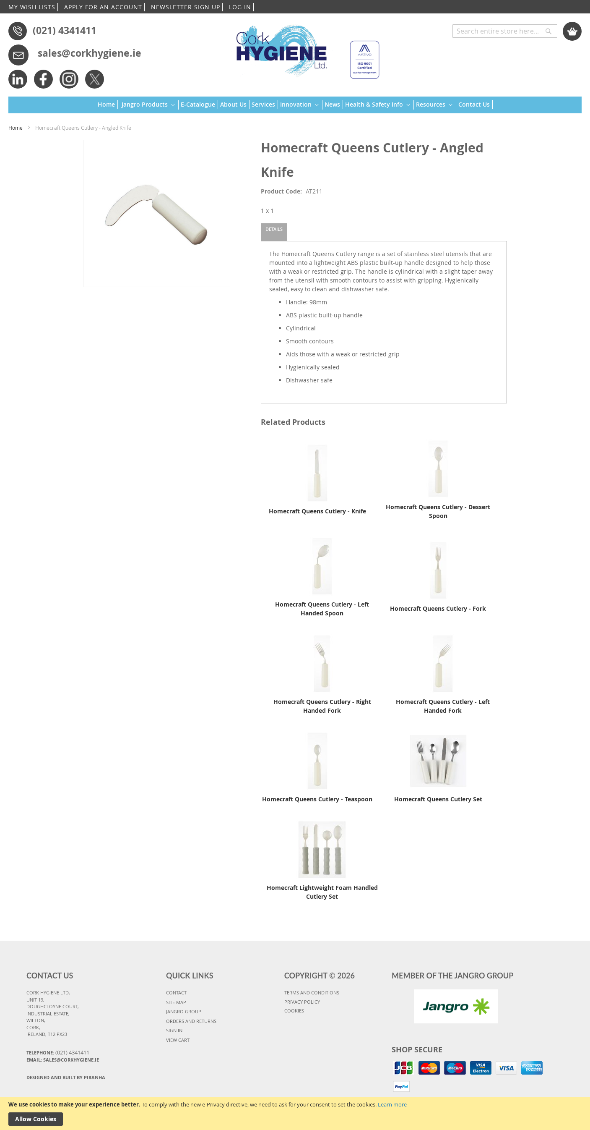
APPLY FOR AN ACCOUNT (103, 7)
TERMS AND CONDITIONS (311, 992)
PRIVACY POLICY (302, 1002)
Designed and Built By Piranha (65, 1077)
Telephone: (57, 1052)
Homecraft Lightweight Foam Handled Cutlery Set (322, 892)
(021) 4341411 (64, 30)
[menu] (295, 105)
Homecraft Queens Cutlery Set (438, 799)
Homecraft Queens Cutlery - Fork (438, 608)
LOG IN (240, 7)
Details (274, 229)
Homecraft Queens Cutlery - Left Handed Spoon (322, 608)
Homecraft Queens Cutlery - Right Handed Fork (322, 706)
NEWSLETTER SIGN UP (185, 7)
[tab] (274, 232)
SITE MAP (176, 1002)
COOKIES (294, 1010)
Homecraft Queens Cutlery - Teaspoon (317, 799)
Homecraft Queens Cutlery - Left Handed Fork (443, 706)
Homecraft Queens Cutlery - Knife (317, 511)
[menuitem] (108, 104)
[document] (295, 1113)
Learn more (392, 1104)
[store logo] (304, 48)
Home (15, 127)
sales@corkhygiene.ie (89, 53)
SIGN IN (174, 1030)
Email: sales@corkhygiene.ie (62, 1060)
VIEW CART (178, 1040)
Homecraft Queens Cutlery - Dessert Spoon (438, 511)
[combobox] (504, 31)
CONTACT (176, 992)
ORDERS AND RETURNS (191, 1021)
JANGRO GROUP (183, 1011)
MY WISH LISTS (31, 7)
